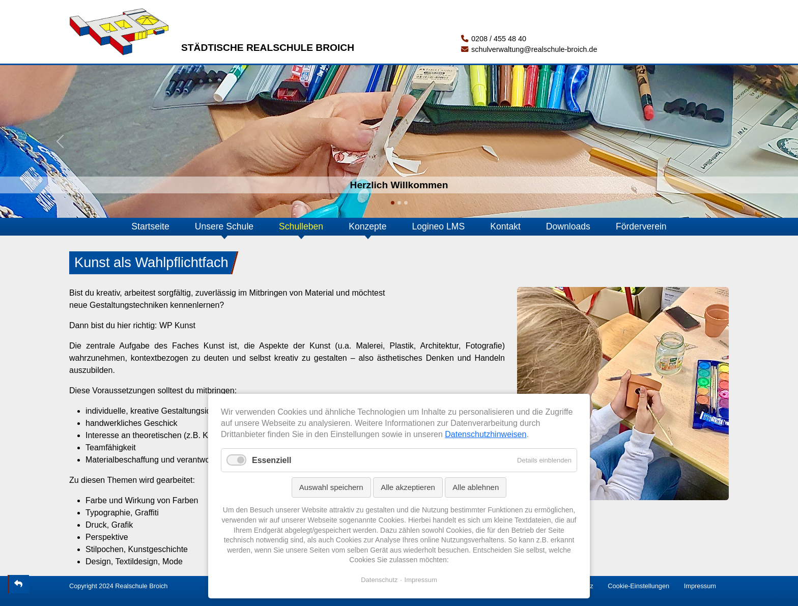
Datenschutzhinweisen (485, 434)
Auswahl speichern (331, 487)
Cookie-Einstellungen (638, 586)
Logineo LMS (438, 226)
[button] (60, 141)
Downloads (568, 226)
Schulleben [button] (301, 226)
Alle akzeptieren (408, 487)
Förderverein (641, 226)
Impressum (700, 586)
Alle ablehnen (475, 487)
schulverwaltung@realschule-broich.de (529, 49)
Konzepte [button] (367, 226)
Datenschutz (379, 580)
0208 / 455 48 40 (493, 39)
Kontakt (505, 226)
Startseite (150, 226)
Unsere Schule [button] (224, 226)
